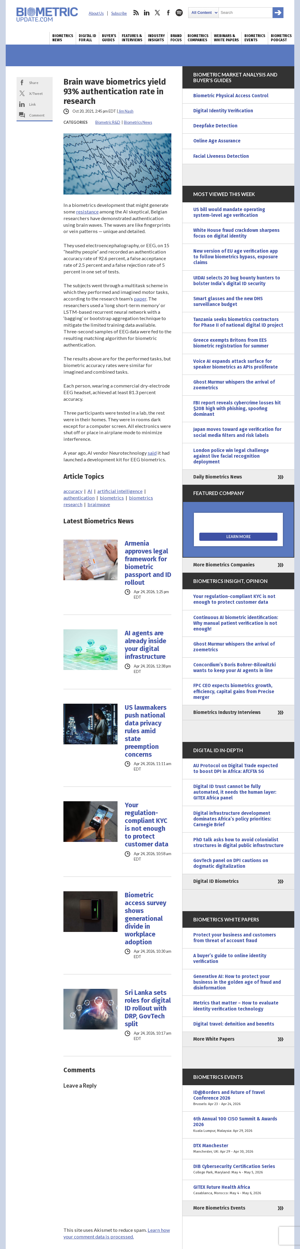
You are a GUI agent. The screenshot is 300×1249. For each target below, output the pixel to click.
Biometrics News (62, 38)
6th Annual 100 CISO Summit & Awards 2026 (238, 1124)
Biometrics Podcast (281, 38)
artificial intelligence (119, 491)
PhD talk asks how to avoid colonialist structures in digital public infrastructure (238, 842)
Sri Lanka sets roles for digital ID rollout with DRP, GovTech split (148, 1008)
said (152, 453)
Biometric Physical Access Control (230, 95)
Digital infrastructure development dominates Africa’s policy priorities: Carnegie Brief (232, 819)
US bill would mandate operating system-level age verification (229, 212)
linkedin (146, 12)
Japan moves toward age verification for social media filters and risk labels (237, 432)
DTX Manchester (238, 1148)
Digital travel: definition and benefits (233, 1024)
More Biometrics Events (219, 1208)
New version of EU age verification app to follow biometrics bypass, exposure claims (235, 256)
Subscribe (119, 13)
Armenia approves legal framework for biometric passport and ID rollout (148, 563)
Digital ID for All (87, 38)
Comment (36, 115)
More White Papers (213, 1039)
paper (140, 298)
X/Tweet (36, 93)
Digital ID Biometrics (216, 881)
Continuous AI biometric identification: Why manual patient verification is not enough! (235, 623)
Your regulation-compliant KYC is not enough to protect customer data (146, 824)
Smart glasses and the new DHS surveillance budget (228, 301)
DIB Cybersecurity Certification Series (238, 1169)
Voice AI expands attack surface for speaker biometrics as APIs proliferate (235, 364)
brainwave (98, 504)
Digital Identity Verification (223, 111)
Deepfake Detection (215, 126)
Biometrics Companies (198, 38)
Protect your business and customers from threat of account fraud (234, 937)
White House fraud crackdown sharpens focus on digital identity (236, 233)
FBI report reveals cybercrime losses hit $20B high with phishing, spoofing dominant (237, 408)
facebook (168, 12)
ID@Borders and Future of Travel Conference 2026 (238, 1098)
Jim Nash (125, 111)
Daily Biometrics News (217, 477)
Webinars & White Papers (226, 38)
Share (33, 82)
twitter (157, 12)
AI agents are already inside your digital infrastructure (145, 645)
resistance (87, 211)
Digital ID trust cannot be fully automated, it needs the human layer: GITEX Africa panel (234, 792)
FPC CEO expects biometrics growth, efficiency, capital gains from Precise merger (233, 691)
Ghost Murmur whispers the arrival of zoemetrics (234, 385)
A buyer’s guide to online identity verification (229, 958)
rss (135, 12)
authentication (79, 497)
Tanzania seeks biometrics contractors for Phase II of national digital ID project (238, 322)
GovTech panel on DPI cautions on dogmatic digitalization (230, 863)
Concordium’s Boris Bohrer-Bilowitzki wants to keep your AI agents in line (234, 667)
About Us (96, 13)
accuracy (72, 491)
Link (32, 104)
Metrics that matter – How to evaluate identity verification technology (235, 1005)
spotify (179, 12)
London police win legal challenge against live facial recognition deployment (231, 456)
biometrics (112, 497)
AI (89, 491)
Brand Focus (176, 38)
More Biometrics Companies (224, 565)
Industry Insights (156, 38)
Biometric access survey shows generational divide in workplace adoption (145, 918)
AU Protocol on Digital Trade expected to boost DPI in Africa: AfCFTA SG (235, 768)
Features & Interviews (132, 38)
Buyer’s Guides (109, 38)
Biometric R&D (107, 122)
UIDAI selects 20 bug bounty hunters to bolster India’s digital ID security (236, 280)
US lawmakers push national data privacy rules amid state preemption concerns (146, 731)
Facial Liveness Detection (221, 156)
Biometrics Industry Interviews (227, 712)
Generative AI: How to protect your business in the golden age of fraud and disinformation (237, 982)
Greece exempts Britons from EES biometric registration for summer (230, 343)
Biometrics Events (254, 38)
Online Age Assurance (216, 141)
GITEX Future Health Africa (238, 1190)
